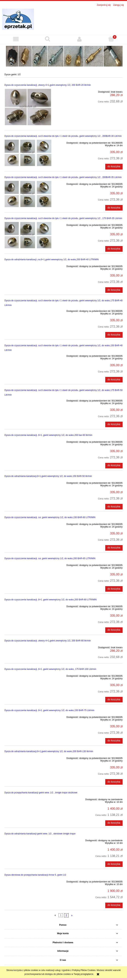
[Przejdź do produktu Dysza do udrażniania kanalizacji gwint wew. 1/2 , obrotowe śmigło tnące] (28, 840)
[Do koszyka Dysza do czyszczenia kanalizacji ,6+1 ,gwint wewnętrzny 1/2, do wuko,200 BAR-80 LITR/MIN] (114, 630)
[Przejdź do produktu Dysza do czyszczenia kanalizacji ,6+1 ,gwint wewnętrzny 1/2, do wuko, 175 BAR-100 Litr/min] (28, 675)
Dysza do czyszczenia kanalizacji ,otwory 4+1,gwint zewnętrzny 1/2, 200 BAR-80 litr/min (47, 640)
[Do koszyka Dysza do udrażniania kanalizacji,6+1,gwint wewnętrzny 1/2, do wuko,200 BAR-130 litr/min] (114, 782)
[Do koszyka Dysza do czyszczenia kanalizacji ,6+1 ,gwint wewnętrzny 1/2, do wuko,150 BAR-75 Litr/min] (114, 741)
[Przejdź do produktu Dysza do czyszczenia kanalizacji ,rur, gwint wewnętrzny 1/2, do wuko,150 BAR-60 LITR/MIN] (28, 523)
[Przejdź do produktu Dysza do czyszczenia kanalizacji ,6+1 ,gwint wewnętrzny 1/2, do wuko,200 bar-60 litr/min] (28, 441)
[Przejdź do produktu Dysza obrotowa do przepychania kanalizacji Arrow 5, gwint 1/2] (28, 881)
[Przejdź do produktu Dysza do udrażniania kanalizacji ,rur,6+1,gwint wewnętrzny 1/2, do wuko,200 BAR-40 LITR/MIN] (28, 265)
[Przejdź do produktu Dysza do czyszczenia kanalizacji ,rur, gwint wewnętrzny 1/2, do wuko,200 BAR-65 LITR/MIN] (28, 564)
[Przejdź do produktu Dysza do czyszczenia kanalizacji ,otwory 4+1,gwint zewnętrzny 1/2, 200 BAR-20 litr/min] (28, 107)
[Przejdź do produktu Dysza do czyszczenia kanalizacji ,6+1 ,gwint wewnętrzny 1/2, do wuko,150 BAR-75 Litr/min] (28, 716)
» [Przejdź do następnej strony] (71, 915)
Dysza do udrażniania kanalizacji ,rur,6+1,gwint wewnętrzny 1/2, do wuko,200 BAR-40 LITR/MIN (51, 259)
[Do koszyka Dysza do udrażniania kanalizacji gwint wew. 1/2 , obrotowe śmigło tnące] (114, 864)
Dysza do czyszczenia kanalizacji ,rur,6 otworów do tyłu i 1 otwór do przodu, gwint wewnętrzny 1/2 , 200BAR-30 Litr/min (63, 136)
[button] (15, 39)
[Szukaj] (47, 39)
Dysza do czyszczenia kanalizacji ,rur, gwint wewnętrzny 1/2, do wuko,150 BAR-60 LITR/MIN (49, 517)
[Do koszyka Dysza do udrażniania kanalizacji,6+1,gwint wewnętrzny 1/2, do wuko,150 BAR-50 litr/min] (114, 506)
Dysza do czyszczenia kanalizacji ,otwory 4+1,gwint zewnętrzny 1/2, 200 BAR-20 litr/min (47, 85)
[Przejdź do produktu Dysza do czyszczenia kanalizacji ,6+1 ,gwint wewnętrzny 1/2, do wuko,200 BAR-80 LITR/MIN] (28, 606)
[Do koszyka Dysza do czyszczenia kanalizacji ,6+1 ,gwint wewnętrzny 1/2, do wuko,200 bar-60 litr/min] (114, 465)
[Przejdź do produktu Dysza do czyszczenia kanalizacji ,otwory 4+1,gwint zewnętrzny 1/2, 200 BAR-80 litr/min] (28, 647)
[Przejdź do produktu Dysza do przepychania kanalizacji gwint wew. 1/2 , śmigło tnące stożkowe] (28, 798)
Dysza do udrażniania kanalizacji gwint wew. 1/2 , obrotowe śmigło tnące (40, 833)
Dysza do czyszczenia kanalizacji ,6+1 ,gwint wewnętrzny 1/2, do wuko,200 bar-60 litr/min (48, 435)
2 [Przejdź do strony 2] (66, 915)
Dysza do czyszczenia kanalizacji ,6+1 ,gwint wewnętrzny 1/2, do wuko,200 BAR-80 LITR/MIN (50, 599)
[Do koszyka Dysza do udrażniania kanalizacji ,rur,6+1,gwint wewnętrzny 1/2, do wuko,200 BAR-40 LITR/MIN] (114, 290)
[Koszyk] (111, 39)
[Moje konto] (79, 39)
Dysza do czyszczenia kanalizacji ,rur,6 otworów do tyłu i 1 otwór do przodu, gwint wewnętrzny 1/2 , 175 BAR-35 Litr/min (63, 218)
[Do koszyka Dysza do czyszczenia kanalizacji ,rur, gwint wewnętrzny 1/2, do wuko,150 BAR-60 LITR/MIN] (114, 548)
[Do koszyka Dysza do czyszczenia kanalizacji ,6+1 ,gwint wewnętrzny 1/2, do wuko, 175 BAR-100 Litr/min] (114, 699)
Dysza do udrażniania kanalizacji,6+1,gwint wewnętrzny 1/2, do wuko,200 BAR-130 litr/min (48, 751)
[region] (63, 56)
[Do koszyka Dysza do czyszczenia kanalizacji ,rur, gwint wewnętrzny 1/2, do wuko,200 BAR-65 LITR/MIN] (114, 589)
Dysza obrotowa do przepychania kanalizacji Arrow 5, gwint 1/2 (35, 875)
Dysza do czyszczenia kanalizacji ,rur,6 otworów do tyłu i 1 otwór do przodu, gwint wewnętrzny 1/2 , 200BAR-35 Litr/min (63, 177)
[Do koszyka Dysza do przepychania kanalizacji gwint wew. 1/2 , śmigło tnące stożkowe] (114, 823)
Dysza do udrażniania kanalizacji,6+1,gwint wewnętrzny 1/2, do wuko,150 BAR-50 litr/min (48, 476)
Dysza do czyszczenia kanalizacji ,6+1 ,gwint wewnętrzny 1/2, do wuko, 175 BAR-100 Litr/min (50, 669)
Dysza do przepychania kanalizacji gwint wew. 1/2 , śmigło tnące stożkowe (40, 792)
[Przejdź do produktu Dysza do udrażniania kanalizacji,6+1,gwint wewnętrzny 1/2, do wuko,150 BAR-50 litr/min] (28, 482)
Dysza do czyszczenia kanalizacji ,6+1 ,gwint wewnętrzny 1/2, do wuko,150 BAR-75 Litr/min (49, 710)
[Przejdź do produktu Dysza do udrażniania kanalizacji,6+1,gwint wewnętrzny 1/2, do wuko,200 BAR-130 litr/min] (28, 757)
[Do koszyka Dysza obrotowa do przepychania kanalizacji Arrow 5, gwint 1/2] (114, 905)
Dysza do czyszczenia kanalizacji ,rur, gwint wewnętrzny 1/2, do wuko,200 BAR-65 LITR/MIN (49, 558)
